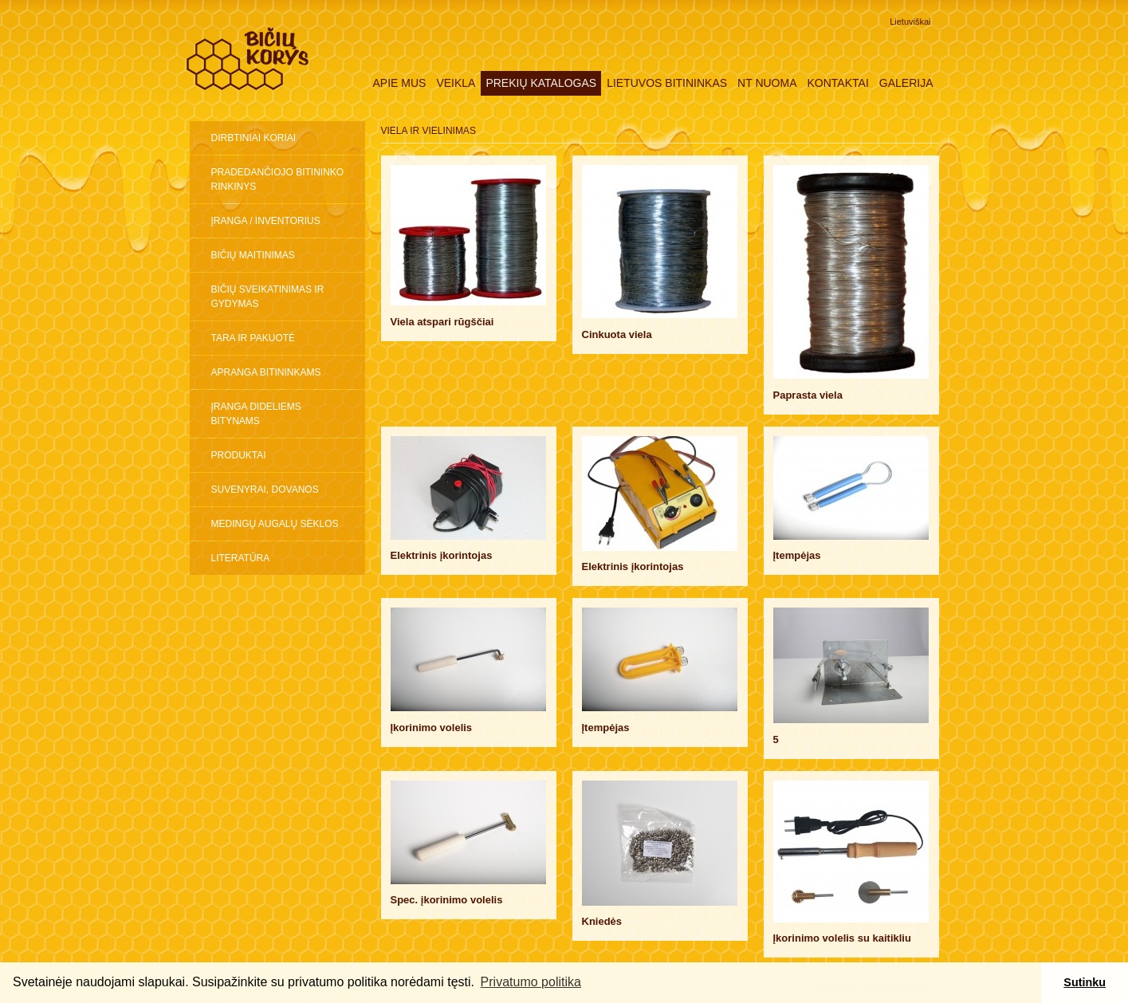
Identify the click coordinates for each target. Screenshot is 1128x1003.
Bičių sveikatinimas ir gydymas (267, 296)
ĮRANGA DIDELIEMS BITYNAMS (256, 414)
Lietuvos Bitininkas (667, 83)
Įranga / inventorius (265, 220)
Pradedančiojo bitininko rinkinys (277, 179)
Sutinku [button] (1084, 982)
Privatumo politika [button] (531, 982)
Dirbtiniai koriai (254, 138)
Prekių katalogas (540, 83)
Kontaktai (838, 83)
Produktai (238, 455)
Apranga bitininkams (266, 372)
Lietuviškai (910, 21)
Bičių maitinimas (253, 255)
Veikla (455, 83)
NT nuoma (766, 83)
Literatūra (240, 558)
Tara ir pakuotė (253, 338)
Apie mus (399, 83)
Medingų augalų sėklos (275, 523)
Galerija (906, 83)
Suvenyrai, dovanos (265, 489)
